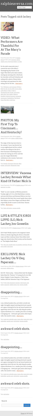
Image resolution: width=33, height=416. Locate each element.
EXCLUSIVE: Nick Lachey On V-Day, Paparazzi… (13, 258)
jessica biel (26, 319)
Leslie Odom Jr (4, 90)
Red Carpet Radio (12, 61)
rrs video (19, 61)
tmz (18, 284)
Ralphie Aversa (20, 185)
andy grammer (13, 87)
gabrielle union (13, 319)
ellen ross (5, 244)
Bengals (5, 163)
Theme (23, 413)
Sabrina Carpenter (10, 96)
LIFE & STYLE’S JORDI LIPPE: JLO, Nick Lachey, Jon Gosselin (16, 219)
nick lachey (17, 92)
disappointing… (11, 292)
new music (3, 268)
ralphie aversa (4, 61)
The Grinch (17, 98)
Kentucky (16, 163)
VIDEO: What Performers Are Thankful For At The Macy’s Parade (12, 45)
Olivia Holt (3, 94)
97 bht (5, 283)
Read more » (19, 83)
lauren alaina (18, 89)
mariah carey (10, 321)
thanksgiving (10, 98)
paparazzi (6, 284)
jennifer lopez (12, 244)
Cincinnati (10, 163)
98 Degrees (6, 87)
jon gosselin (19, 244)
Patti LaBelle (10, 94)
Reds (18, 165)
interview (13, 60)
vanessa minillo (16, 208)
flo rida (5, 89)
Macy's (10, 90)
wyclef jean (12, 100)
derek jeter (6, 319)
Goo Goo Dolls (11, 89)
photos (18, 60)
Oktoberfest (14, 165)
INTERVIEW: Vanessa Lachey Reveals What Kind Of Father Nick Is (16, 177)
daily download (11, 283)
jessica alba (20, 319)
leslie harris (23, 283)
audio (29, 228)
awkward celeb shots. (15, 328)
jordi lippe (25, 244)
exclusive (17, 283)
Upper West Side (5, 100)
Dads (4, 208)
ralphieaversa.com (17, 3)
